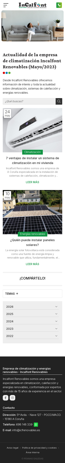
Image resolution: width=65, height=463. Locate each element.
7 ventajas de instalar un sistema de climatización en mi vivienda (32, 160)
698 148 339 (24, 424)
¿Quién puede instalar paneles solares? (32, 242)
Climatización (32, 152)
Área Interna (32, 452)
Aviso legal (12, 447)
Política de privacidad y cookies (39, 447)
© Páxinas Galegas (32, 458)
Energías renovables (32, 234)
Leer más (32, 182)
